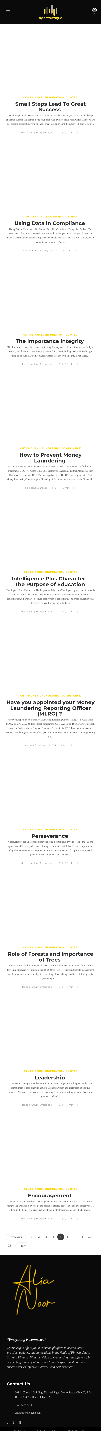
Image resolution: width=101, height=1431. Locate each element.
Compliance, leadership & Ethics (50, 216)
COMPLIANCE (33, 97)
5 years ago (46, 132)
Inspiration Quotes (61, 97)
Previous (16, 1237)
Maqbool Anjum (30, 132)
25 (9, 1245)
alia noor (29, 487)
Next (23, 1246)
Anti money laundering (40, 448)
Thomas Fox (29, 250)
